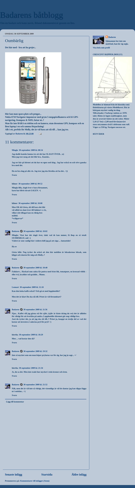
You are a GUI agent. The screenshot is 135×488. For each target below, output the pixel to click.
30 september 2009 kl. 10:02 (35, 231)
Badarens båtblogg (31, 15)
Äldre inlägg (78, 474)
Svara (14, 175)
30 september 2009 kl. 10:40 (35, 267)
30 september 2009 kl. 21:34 (31, 368)
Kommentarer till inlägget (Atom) (35, 481)
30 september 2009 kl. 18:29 (31, 335)
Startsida (46, 474)
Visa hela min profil (101, 48)
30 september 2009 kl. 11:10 (32, 287)
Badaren (15, 231)
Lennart (15, 287)
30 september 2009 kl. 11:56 (35, 309)
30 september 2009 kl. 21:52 (35, 384)
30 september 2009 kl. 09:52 (30, 184)
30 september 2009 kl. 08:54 (31, 150)
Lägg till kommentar (15, 402)
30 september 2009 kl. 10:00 (30, 203)
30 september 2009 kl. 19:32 (35, 351)
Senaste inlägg (13, 474)
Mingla (15, 150)
